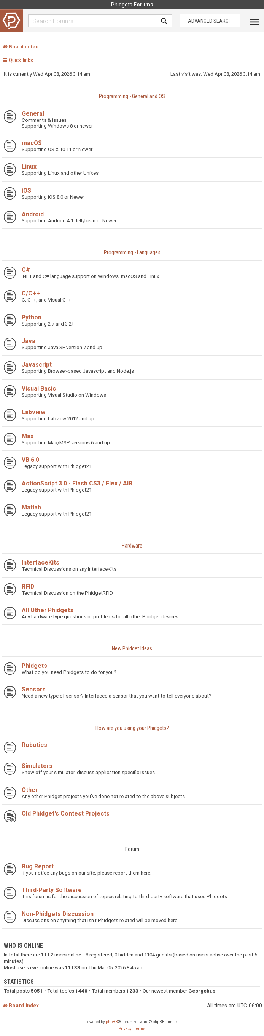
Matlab (31, 507)
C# (26, 269)
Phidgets (34, 665)
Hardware (132, 546)
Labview (33, 412)
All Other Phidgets (47, 610)
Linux (29, 166)
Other (30, 789)
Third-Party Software (52, 890)
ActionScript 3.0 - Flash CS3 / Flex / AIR (77, 483)
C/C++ (31, 293)
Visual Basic (39, 388)
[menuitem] (125, 1028)
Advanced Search (210, 21)
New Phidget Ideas (132, 648)
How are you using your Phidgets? (132, 728)
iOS (26, 190)
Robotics (34, 745)
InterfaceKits (40, 562)
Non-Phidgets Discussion (58, 914)
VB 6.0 (30, 459)
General (33, 113)
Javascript (37, 364)
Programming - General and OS (132, 96)
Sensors (34, 689)
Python (31, 317)
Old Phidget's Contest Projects (66, 813)
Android (33, 214)
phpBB (112, 1022)
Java (28, 341)
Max (27, 436)
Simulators (37, 765)
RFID (28, 586)
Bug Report (38, 866)
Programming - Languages (132, 252)
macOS (32, 143)
